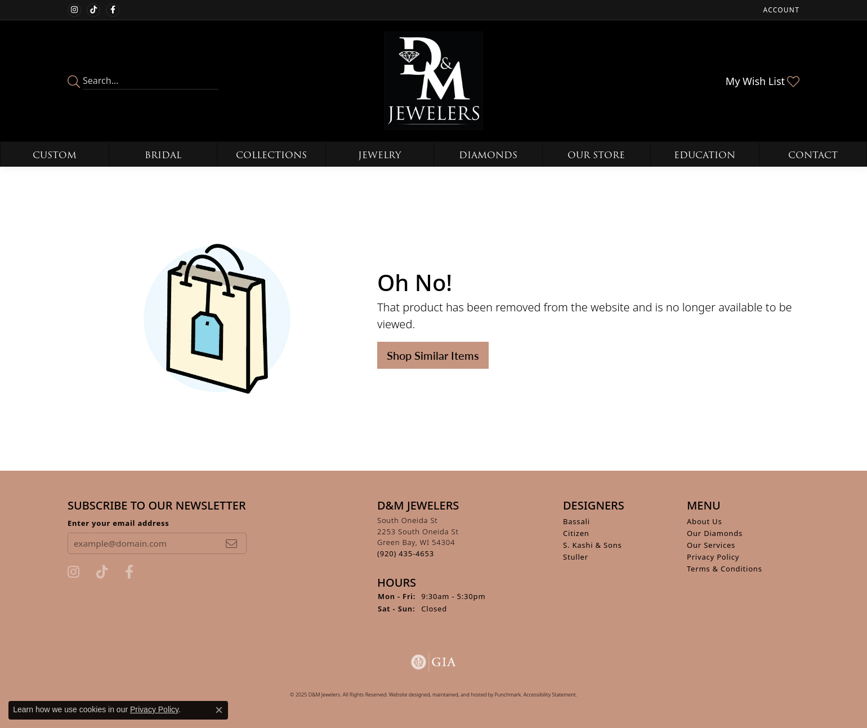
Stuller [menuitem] (575, 557)
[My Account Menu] (781, 10)
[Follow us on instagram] (74, 10)
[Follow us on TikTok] (93, 10)
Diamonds (488, 155)
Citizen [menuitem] (576, 533)
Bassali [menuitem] (576, 521)
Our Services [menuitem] (711, 545)
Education (704, 155)
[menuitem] (433, 662)
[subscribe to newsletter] (231, 543)
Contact (813, 155)
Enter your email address (118, 523)
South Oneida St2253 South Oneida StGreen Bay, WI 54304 (418, 537)
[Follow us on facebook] (112, 10)
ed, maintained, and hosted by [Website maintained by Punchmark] (459, 694)
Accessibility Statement (550, 694)
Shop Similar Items (433, 355)
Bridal (163, 155)
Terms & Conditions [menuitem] (724, 569)
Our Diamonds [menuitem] (715, 533)
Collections (271, 155)
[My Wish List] (762, 81)
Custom (55, 155)
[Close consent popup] (219, 710)
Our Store (596, 155)
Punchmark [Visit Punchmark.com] (508, 694)
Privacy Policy (154, 709)
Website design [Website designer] (406, 694)
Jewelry (379, 155)
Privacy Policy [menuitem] (713, 557)
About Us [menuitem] (704, 521)
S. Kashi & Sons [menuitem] (592, 545)
